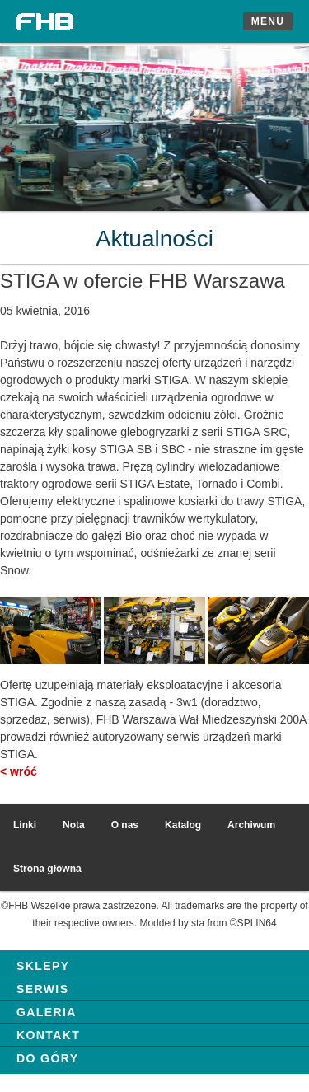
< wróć (18, 771)
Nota (74, 825)
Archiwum (251, 825)
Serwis (42, 989)
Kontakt (48, 1035)
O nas (124, 825)
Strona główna (47, 868)
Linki (24, 825)
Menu (267, 21)
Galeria (46, 1012)
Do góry (47, 1058)
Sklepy (42, 965)
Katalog (183, 825)
